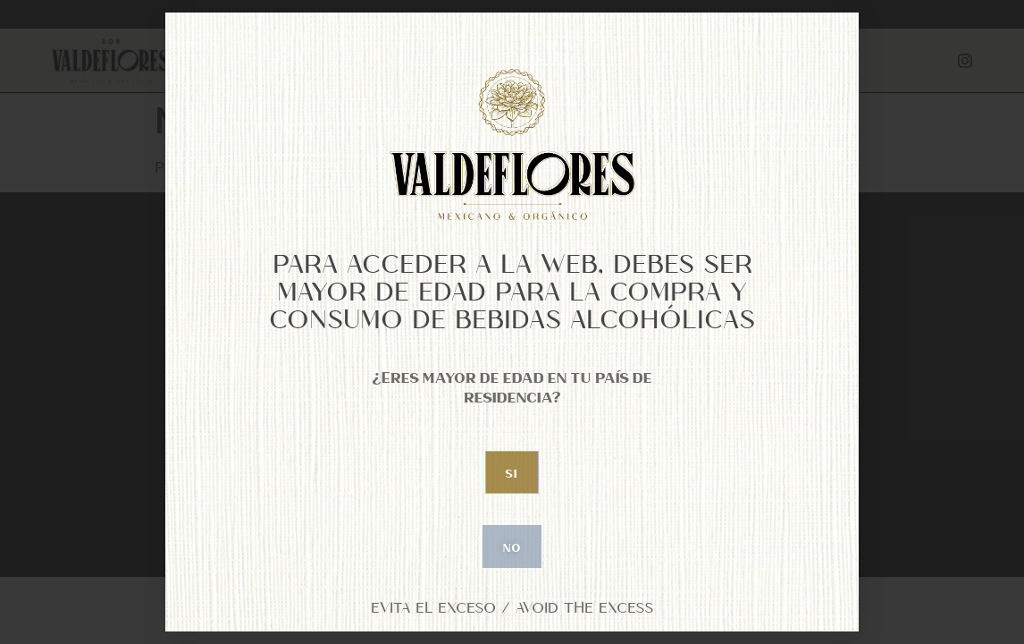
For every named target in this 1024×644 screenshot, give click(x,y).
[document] (512, 322)
